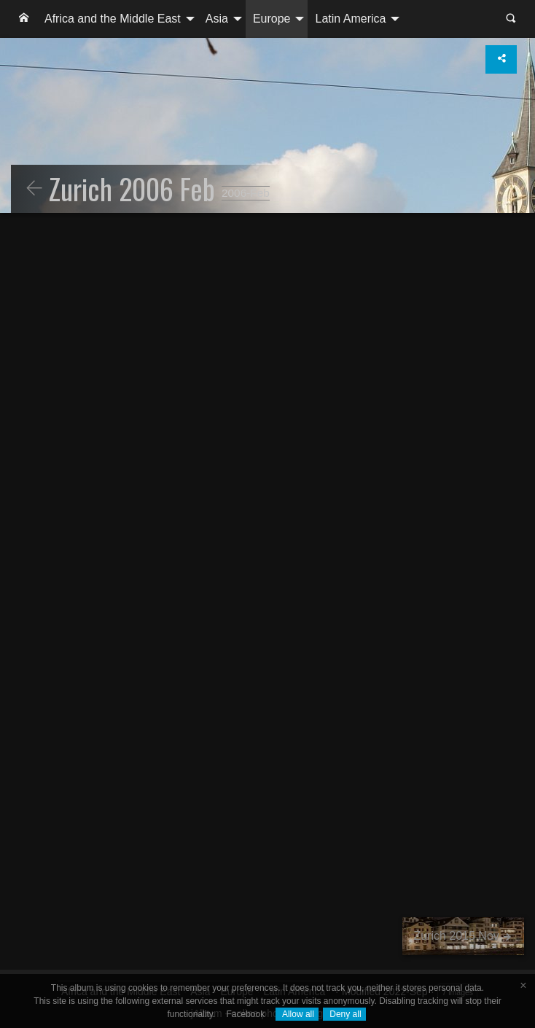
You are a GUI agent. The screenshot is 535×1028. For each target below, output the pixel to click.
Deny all (344, 1014)
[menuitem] (24, 19)
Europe (272, 18)
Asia (217, 18)
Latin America (350, 18)
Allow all (297, 1014)
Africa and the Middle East (112, 18)
